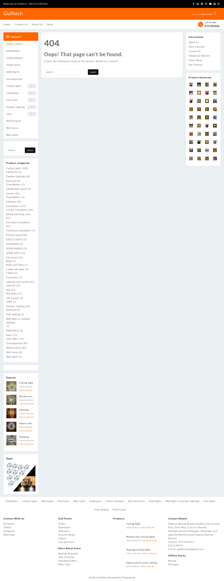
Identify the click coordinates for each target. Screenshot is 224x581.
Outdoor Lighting (21, 107)
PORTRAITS (12, 72)
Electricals (21, 100)
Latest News (196, 60)
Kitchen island (14, 235)
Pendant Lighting (15, 176)
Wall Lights (12, 134)
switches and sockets (18, 281)
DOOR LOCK (13, 65)
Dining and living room (18, 214)
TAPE (9, 301)
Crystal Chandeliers (17, 209)
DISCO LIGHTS (14, 44)
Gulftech (13, 13)
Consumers (12, 277)
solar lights (12, 338)
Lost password (66, 542)
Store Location (197, 46)
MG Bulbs (11, 293)
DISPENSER (12, 51)
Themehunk (128, 577)
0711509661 (212, 26)
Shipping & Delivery (199, 55)
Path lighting (13, 314)
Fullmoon (11, 201)
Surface (10, 193)
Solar (21, 114)
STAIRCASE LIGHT (16, 189)
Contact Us (195, 51)
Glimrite (10, 285)
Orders (62, 523)
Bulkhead (11, 309)
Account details (66, 534)
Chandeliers (21, 93)
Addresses (64, 531)
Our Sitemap (195, 64)
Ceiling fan (12, 171)
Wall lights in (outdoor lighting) (18, 320)
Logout (62, 538)
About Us (194, 42)
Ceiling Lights (21, 86)
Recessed (11, 180)
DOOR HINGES (14, 58)
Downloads (64, 527)
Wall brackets (13, 120)
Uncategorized (14, 79)
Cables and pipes (15, 269)
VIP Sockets (13, 298)
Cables (10, 272)
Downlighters (13, 184)
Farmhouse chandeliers (19, 230)
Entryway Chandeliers (18, 222)
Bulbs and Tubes (15, 264)
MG (8, 290)
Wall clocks (12, 128)
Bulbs (9, 261)
